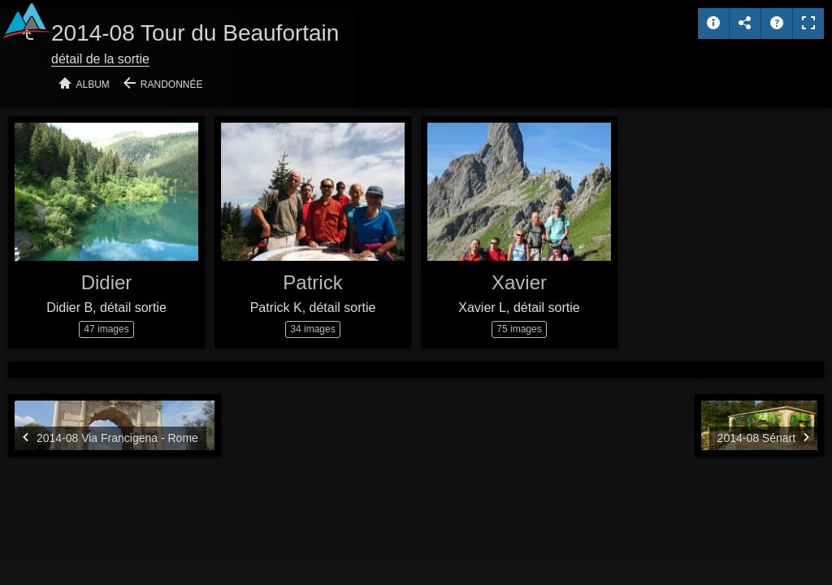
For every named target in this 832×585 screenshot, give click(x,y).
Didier (106, 282)
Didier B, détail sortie (106, 307)
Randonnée (172, 84)
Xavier (519, 282)
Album (93, 84)
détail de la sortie (100, 59)
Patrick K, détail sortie (313, 307)
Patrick (312, 282)
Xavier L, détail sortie (518, 307)
